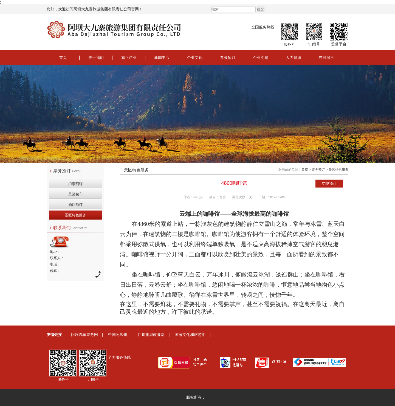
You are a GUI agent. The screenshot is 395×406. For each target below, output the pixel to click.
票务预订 (227, 57)
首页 (63, 57)
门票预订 (75, 184)
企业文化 (194, 57)
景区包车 (75, 194)
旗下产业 (129, 57)
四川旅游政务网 (151, 334)
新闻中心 (162, 57)
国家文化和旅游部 (190, 334)
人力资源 (293, 57)
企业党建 (260, 57)
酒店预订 (75, 205)
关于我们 (96, 57)
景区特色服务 (75, 215)
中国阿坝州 (117, 334)
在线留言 (326, 57)
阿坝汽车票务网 (84, 334)
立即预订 (329, 183)
